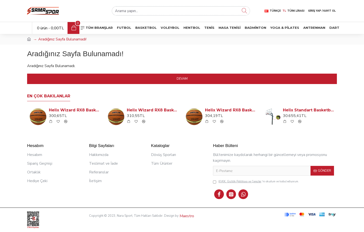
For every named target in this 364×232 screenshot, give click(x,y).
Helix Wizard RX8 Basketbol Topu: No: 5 (75, 110)
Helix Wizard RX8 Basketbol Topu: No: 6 (231, 110)
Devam (182, 79)
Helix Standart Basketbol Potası (309, 110)
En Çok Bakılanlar (48, 96)
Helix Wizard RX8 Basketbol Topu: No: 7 (153, 110)
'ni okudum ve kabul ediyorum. (256, 182)
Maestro (186, 216)
